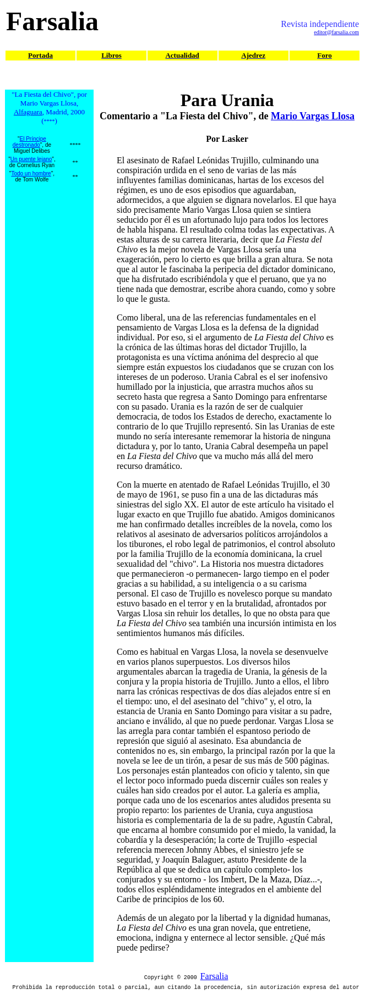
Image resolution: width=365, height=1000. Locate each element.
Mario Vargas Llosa (313, 116)
